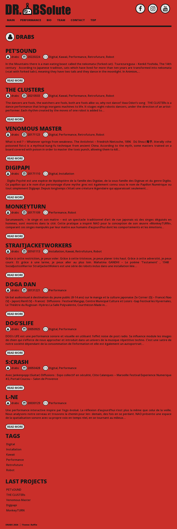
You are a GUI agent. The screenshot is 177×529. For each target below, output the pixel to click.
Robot (110, 57)
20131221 (34, 290)
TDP (93, 20)
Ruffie (34, 524)
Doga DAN (21, 284)
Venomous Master (34, 128)
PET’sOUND (21, 50)
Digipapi (18, 167)
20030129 (34, 403)
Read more (15, 80)
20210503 (34, 96)
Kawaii (63, 57)
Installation (66, 174)
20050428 (34, 368)
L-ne (12, 397)
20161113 (34, 251)
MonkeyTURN (26, 206)
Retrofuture (96, 57)
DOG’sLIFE (20, 323)
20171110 (34, 174)
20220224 (34, 57)
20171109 (34, 212)
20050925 (34, 329)
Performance (77, 57)
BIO (49, 20)
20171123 (34, 134)
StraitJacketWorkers (39, 245)
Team (61, 20)
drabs (15, 57)
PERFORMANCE (30, 20)
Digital (53, 57)
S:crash (17, 362)
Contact (78, 20)
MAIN (11, 20)
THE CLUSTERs (25, 89)
